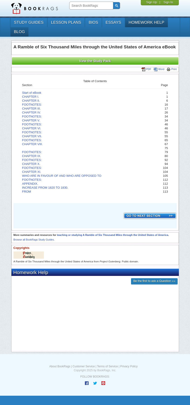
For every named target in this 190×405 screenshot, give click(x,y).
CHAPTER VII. (32, 136)
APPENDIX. (30, 183)
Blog (19, 32)
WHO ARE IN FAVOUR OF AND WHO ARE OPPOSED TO (61, 175)
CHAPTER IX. (31, 156)
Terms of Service (107, 366)
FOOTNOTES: (32, 104)
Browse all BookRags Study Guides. (34, 239)
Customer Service (84, 366)
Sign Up (151, 2)
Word (159, 69)
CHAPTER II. (31, 100)
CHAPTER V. (31, 120)
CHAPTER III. (31, 108)
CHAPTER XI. (31, 172)
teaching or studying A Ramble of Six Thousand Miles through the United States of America (112, 235)
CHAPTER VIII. (32, 144)
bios (93, 22)
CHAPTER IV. (31, 112)
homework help (146, 22)
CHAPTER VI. (31, 128)
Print (172, 69)
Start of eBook (31, 92)
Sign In (168, 2)
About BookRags (59, 366)
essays (113, 22)
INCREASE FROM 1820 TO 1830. (45, 187)
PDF (146, 69)
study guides (29, 22)
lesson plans (66, 22)
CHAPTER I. (30, 96)
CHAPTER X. (31, 164)
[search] (91, 5)
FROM (26, 191)
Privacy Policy (129, 366)
